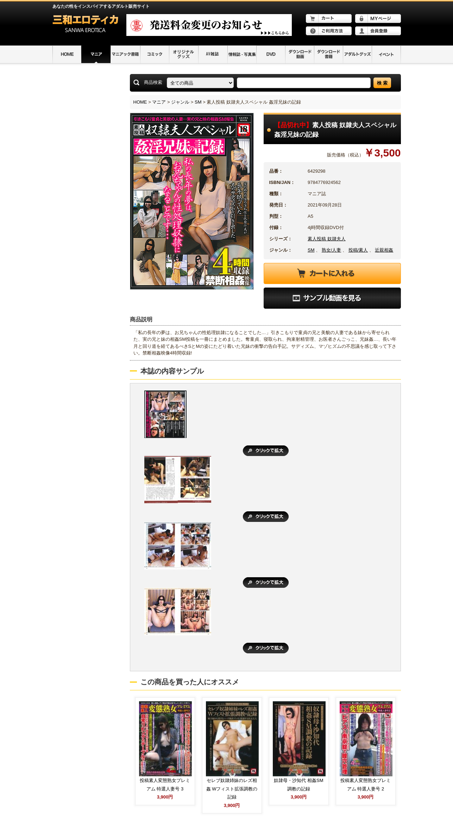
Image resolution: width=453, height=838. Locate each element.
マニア (159, 102)
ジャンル (180, 102)
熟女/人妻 (331, 250)
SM (198, 102)
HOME (140, 102)
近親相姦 (384, 250)
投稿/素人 (358, 250)
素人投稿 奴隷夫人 (327, 238)
